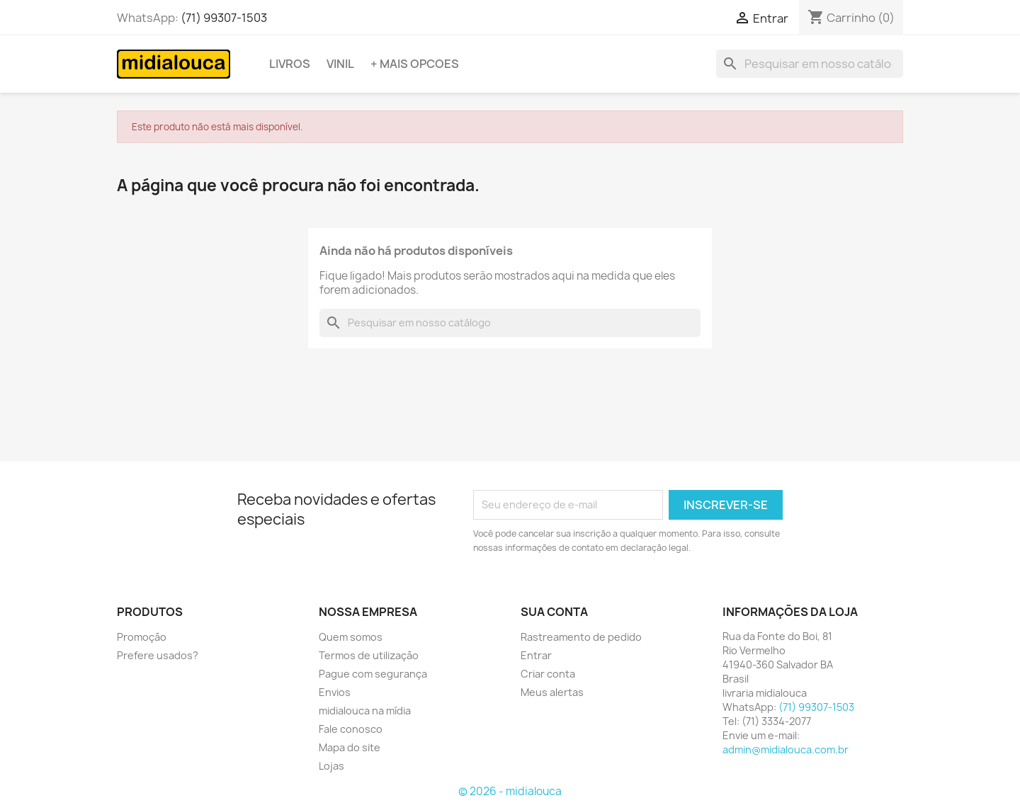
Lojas (331, 765)
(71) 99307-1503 (224, 17)
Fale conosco (350, 729)
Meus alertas (552, 692)
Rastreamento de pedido (581, 637)
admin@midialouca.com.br (785, 749)
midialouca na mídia (365, 710)
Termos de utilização (369, 655)
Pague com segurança (373, 673)
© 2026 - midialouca (510, 791)
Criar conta (548, 673)
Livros (289, 64)
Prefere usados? (157, 655)
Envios (335, 692)
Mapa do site (349, 747)
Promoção (141, 637)
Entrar (536, 655)
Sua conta (554, 612)
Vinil (340, 64)
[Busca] (809, 64)
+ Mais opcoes (414, 64)
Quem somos (350, 637)
